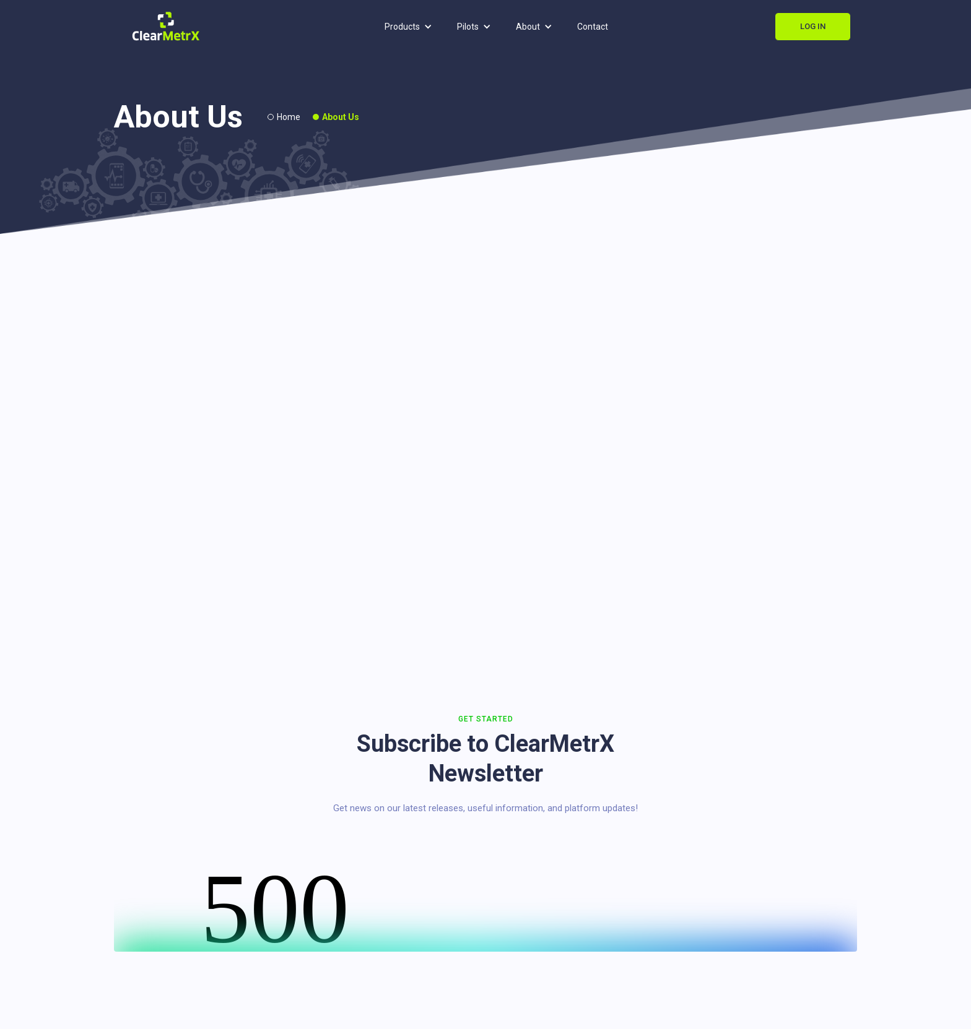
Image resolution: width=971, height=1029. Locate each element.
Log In (812, 26)
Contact (592, 27)
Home (288, 117)
